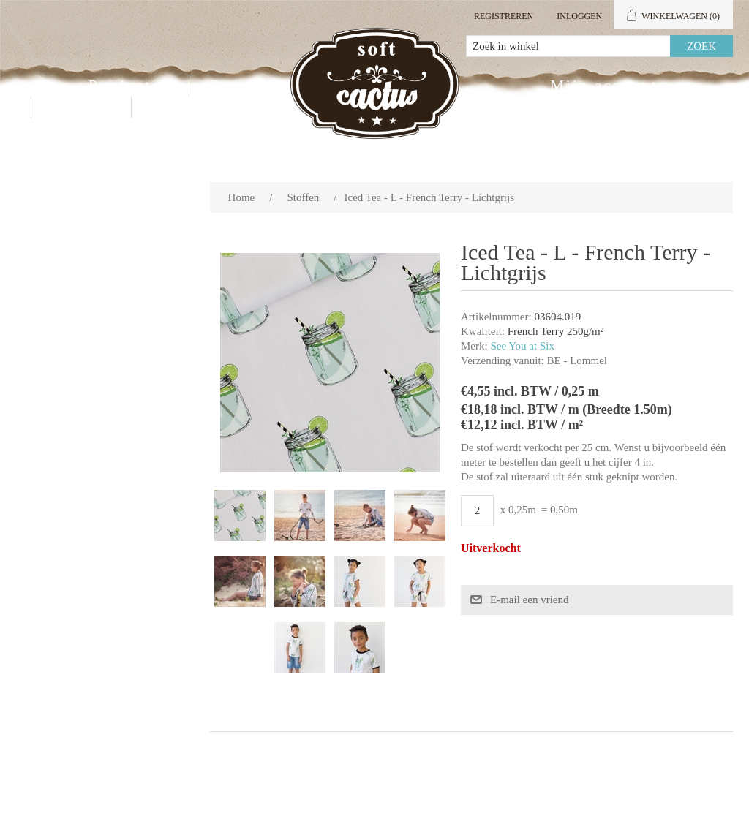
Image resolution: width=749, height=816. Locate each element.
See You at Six (522, 346)
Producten (129, 85)
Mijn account (604, 85)
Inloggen (579, 16)
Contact (81, 107)
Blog (169, 107)
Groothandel (258, 85)
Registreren (503, 16)
